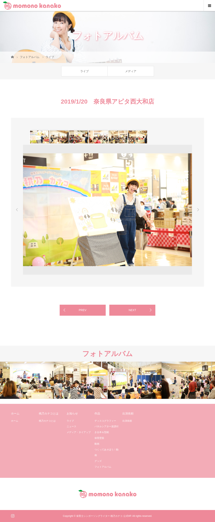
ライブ (84, 71)
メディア (130, 71)
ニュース (71, 426)
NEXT (132, 310)
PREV (82, 310)
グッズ (98, 461)
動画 (96, 443)
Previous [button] (17, 210)
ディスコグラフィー (105, 420)
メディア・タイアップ (79, 432)
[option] (39, 137)
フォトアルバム (102, 466)
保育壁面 (99, 438)
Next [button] (198, 210)
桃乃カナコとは (47, 420)
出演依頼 (127, 420)
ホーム (14, 420)
